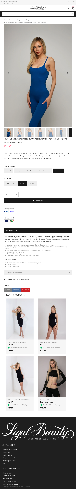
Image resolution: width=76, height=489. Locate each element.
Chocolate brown (44, 170)
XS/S (7, 182)
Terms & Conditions (9, 481)
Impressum (7, 473)
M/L (14, 182)
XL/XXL (22, 182)
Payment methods (9, 458)
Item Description (11, 230)
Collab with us (7, 455)
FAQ (4, 463)
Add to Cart (39, 201)
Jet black (8, 170)
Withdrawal (7, 452)
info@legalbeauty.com (10, 1)
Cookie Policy (7, 478)
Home (5, 20)
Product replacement (10, 449)
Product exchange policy (11, 484)
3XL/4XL (32, 182)
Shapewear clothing (23, 20)
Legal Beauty (25, 279)
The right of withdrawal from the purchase (17, 487)
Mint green (19, 170)
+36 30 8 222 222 (8, 3)
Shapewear (16, 279)
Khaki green (31, 170)
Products (12, 20)
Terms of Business (9, 476)
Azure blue (58, 170)
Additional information (14, 273)
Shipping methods (9, 461)
